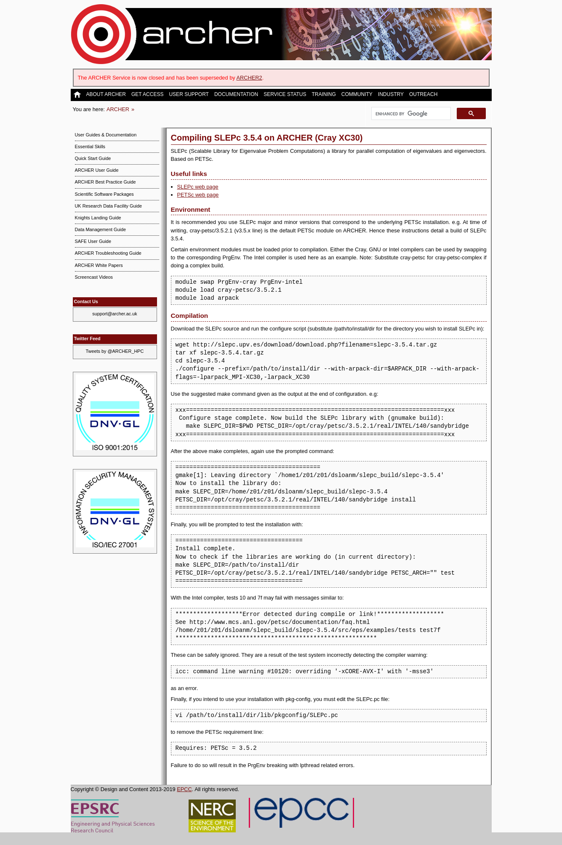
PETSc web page (198, 195)
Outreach (423, 94)
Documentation (236, 94)
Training (324, 94)
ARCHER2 (249, 78)
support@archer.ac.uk (114, 313)
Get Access (147, 94)
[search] (410, 113)
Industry (391, 94)
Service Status (285, 94)
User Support (188, 94)
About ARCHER (106, 94)
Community (357, 94)
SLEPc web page (197, 187)
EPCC (184, 789)
